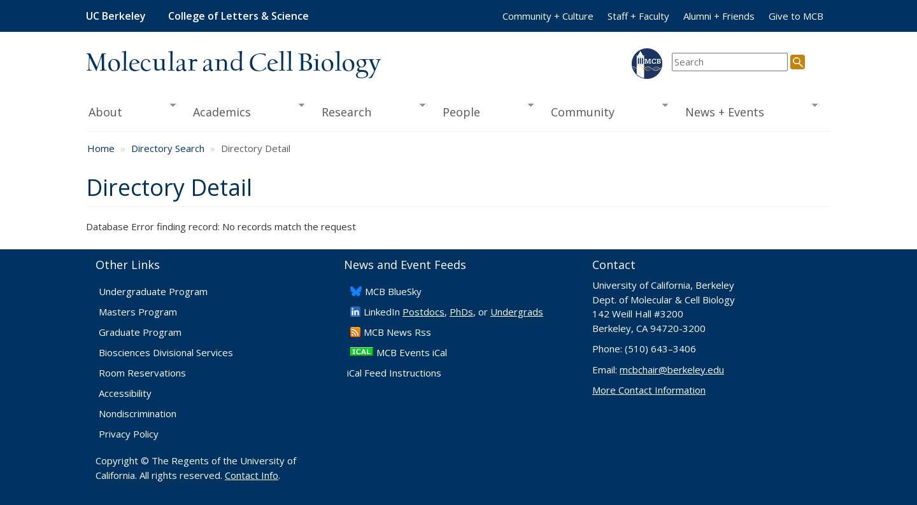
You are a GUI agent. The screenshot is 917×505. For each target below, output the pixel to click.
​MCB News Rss (397, 332)
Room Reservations (142, 372)
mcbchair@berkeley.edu (672, 369)
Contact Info (251, 475)
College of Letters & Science (238, 16)
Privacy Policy (129, 433)
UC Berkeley (116, 16)
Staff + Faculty (638, 16)
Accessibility (125, 393)
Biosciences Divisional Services (166, 352)
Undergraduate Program (153, 291)
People (484, 111)
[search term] (730, 62)
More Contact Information (649, 390)
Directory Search (167, 148)
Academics (245, 111)
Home (101, 148)
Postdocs (423, 311)
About (131, 111)
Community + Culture (548, 16)
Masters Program (138, 311)
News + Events (747, 111)
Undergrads (516, 311)
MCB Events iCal (411, 352)
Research (369, 111)
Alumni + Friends (719, 16)
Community (606, 111)
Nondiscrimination (137, 413)
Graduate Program (140, 332)
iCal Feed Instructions (394, 372)
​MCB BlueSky (393, 291)
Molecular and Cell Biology (233, 63)
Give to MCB (796, 16)
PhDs (461, 311)
